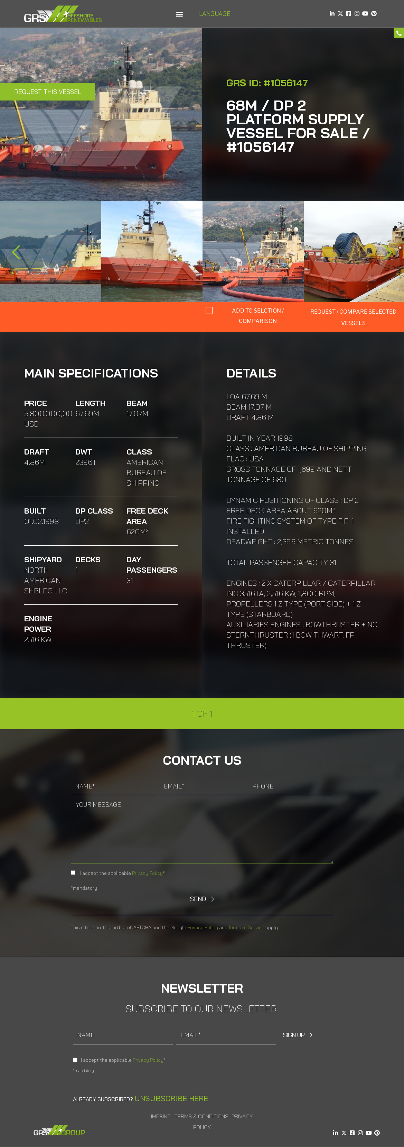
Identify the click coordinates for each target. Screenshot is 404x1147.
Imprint (160, 1116)
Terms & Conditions (201, 1116)
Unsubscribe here (171, 1098)
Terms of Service (246, 927)
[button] (179, 14)
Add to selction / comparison (258, 315)
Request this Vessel (47, 92)
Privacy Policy (147, 873)
